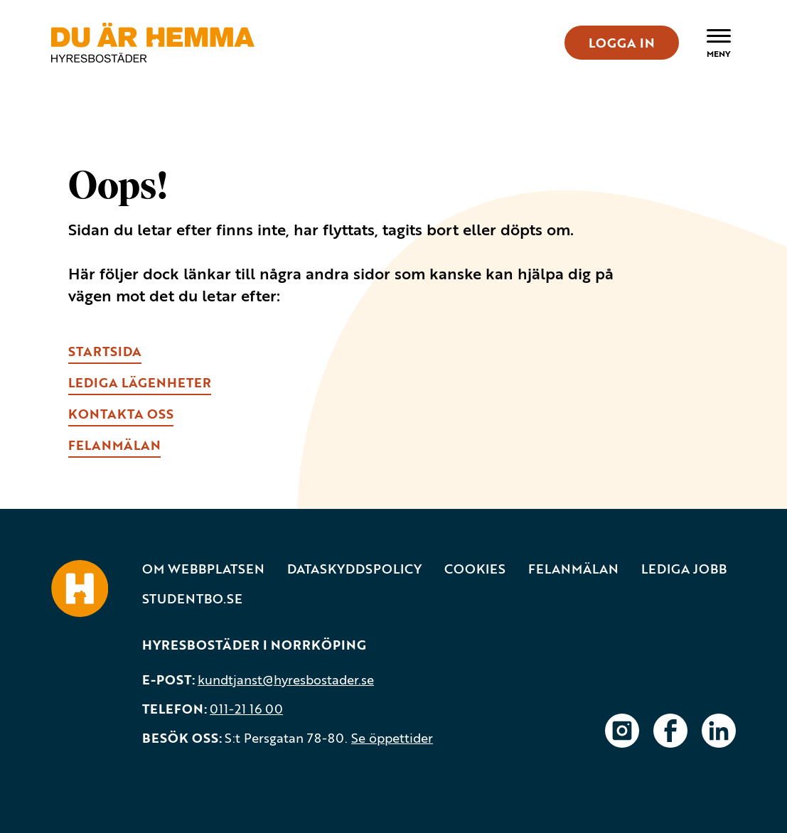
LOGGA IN (622, 42)
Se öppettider (392, 738)
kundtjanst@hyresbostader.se (286, 679)
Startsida (104, 351)
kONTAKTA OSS (120, 413)
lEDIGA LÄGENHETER (139, 382)
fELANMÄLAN (114, 445)
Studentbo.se (192, 599)
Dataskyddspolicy (354, 569)
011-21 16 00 (246, 708)
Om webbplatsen (203, 569)
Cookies (474, 569)
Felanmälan (573, 569)
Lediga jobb (684, 569)
